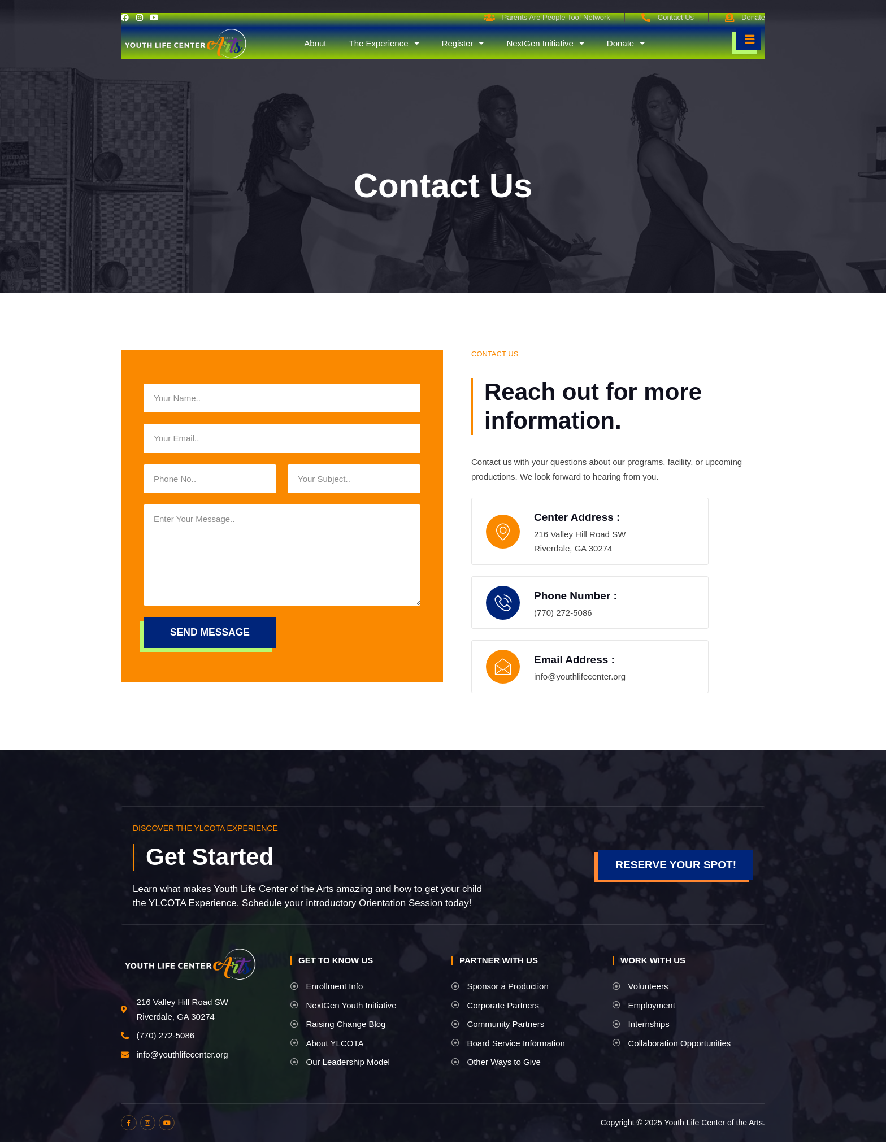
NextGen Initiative (545, 43)
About (315, 43)
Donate (626, 43)
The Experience (384, 43)
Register (463, 43)
